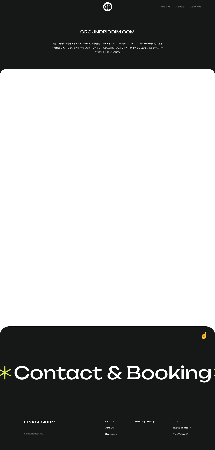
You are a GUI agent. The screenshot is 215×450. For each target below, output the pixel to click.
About (179, 6)
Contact (195, 6)
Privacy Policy (145, 421)
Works (165, 6)
